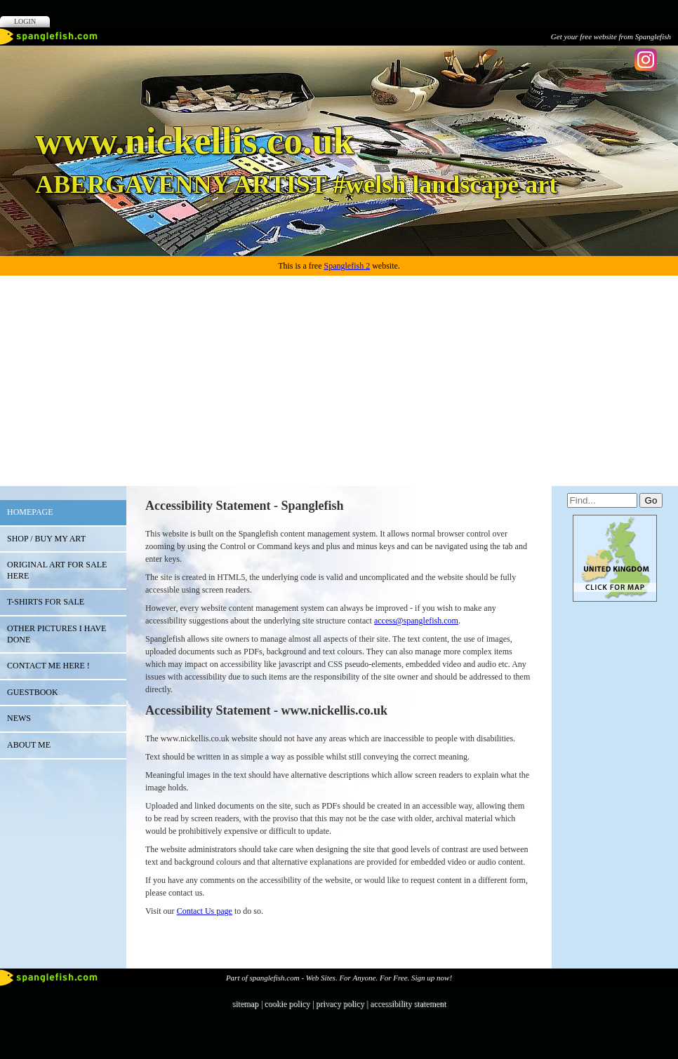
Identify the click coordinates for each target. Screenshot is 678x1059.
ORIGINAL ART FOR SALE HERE (57, 570)
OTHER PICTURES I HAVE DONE (56, 634)
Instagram (645, 59)
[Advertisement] (339, 381)
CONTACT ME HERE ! (48, 665)
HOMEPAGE (30, 512)
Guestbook (32, 692)
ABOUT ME (29, 745)
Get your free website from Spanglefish (611, 36)
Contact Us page (204, 911)
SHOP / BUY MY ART (46, 539)
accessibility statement (408, 1004)
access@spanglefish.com (416, 621)
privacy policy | (343, 1004)
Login (25, 21)
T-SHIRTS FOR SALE (45, 602)
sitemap (245, 1004)
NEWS (19, 718)
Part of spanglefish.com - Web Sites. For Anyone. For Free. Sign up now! (339, 977)
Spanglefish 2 (347, 266)
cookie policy (287, 1004)
